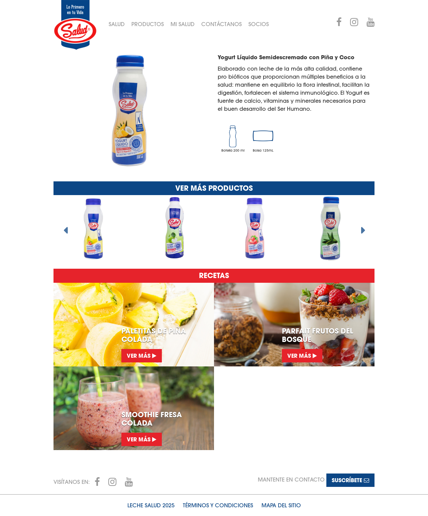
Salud (117, 24)
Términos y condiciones (218, 505)
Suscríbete (350, 480)
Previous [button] (65, 228)
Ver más (141, 355)
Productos (147, 24)
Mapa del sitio (281, 505)
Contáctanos (221, 24)
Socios (258, 24)
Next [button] (362, 228)
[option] (94, 228)
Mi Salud (183, 24)
